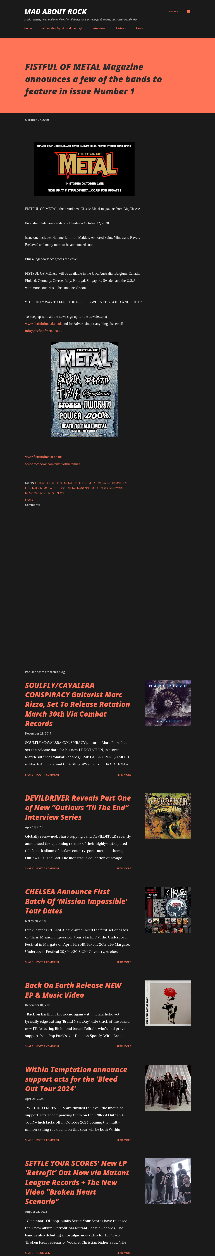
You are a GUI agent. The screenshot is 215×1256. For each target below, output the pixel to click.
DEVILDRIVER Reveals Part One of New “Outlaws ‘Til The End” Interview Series (78, 807)
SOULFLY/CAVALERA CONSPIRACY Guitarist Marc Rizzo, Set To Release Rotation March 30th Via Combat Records (77, 704)
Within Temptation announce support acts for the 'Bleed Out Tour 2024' (76, 1079)
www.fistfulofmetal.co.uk (43, 324)
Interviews (99, 28)
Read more (124, 774)
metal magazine (79, 488)
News (139, 28)
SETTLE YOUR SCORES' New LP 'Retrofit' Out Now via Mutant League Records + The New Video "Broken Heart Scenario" (77, 1182)
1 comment (44, 1253)
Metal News (100, 488)
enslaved (41, 483)
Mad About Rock (55, 11)
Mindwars (116, 488)
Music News (56, 493)
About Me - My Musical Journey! (62, 28)
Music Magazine (36, 493)
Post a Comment (47, 774)
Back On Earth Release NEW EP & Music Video (73, 990)
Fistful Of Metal (60, 483)
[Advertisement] (84, 625)
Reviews (121, 28)
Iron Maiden (33, 488)
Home (28, 28)
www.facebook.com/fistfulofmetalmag (52, 464)
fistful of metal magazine (92, 483)
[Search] (173, 11)
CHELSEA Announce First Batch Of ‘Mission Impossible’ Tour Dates (76, 901)
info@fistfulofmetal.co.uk (43, 331)
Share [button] (29, 499)
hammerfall (120, 483)
